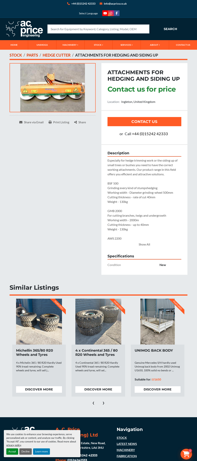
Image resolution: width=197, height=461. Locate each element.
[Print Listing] (59, 122)
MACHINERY (70, 44)
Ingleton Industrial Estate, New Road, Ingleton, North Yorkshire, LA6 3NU (80, 445)
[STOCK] (16, 55)
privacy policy (13, 445)
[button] (70, 45)
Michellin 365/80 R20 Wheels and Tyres (34, 352)
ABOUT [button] (154, 44)
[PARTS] (32, 55)
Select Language (88, 13)
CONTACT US (183, 44)
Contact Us (144, 121)
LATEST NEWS (127, 444)
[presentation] (93, 402)
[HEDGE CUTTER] (57, 55)
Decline (25, 451)
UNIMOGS (42, 44)
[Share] (80, 122)
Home (14, 44)
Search (170, 29)
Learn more (41, 451)
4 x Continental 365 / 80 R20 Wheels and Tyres (96, 352)
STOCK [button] (97, 44)
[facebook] (117, 13)
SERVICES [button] (125, 44)
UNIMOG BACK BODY (154, 350)
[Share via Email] (31, 122)
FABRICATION (127, 456)
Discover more (39, 389)
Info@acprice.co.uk (115, 3)
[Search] (98, 28)
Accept (12, 451)
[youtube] (105, 13)
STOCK (122, 437)
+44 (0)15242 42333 (83, 3)
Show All (144, 244)
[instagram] (111, 13)
